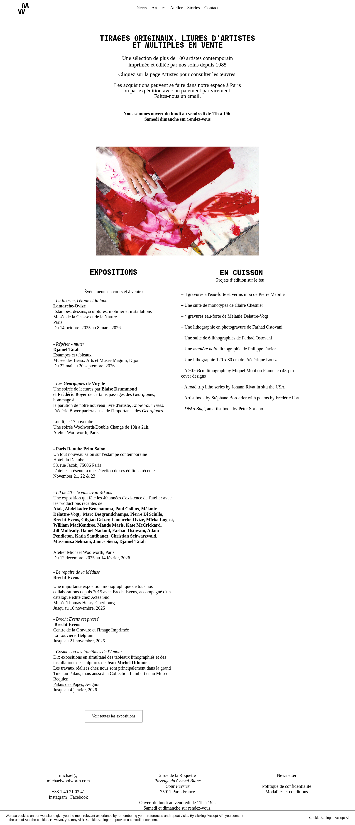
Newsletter (286, 775)
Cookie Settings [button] (321, 818)
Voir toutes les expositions (113, 716)
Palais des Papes (68, 684)
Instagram (58, 797)
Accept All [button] (342, 818)
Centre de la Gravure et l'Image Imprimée (91, 629)
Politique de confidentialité (286, 786)
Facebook (79, 797)
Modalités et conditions (286, 791)
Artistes (169, 74)
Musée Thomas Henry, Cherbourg (84, 602)
